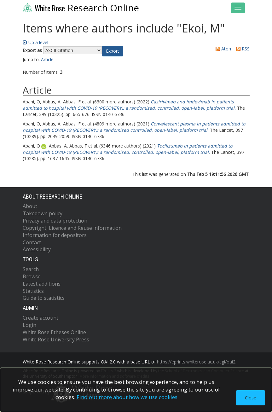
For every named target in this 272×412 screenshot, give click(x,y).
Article (47, 59)
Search (31, 269)
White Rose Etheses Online (54, 332)
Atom (223, 49)
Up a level (35, 42)
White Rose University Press (56, 339)
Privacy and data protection (55, 220)
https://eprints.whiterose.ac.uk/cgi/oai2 (196, 362)
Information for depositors (55, 235)
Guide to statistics (44, 297)
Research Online (81, 8)
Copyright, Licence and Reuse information (72, 227)
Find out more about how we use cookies (127, 397)
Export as (32, 50)
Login (29, 325)
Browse (32, 276)
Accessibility (37, 249)
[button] (112, 51)
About (30, 206)
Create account (40, 317)
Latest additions (42, 283)
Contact (32, 242)
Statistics (33, 290)
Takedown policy (42, 213)
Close (250, 398)
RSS (242, 49)
